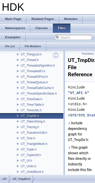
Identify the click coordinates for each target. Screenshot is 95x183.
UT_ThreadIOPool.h (34, 77)
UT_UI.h (26, 160)
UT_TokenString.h (33, 121)
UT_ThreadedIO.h (33, 71)
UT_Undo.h (28, 166)
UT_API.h (78, 92)
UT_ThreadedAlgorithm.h (38, 65)
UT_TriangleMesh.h (34, 144)
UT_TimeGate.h (31, 99)
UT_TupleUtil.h (31, 155)
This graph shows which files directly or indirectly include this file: (80, 158)
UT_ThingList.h (31, 54)
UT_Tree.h (28, 138)
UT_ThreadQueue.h (34, 82)
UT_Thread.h (30, 60)
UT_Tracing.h (30, 127)
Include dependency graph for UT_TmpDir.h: (78, 131)
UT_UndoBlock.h (32, 172)
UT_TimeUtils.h (31, 110)
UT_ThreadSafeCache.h (37, 88)
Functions (88, 53)
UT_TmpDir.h (30, 116)
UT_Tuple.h (28, 149)
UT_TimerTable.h (32, 104)
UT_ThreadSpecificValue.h (39, 93)
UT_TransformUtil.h (34, 132)
